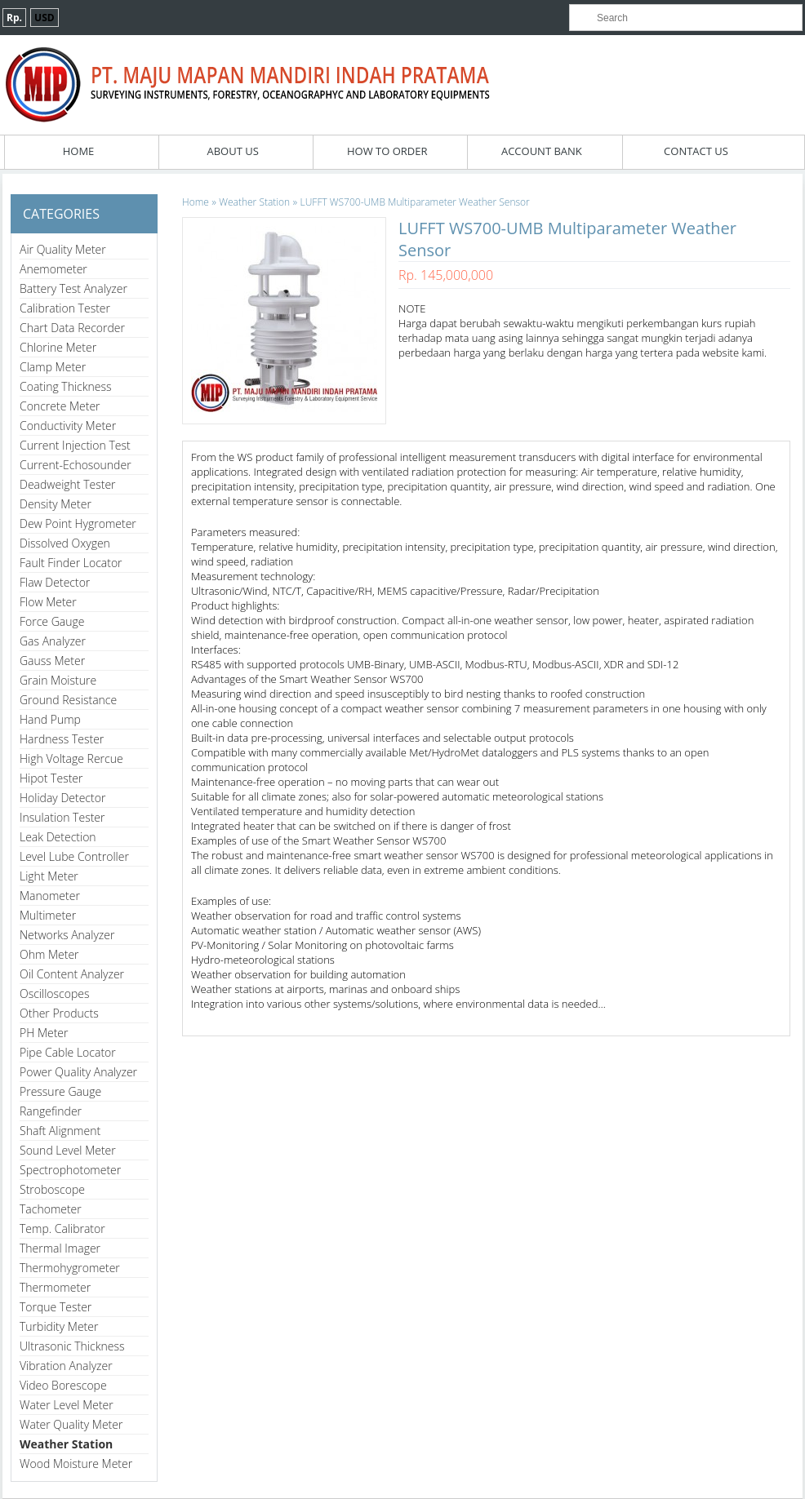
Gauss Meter (52, 660)
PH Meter (44, 1032)
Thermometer (55, 1287)
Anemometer (53, 269)
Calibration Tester (65, 308)
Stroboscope (52, 1189)
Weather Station (66, 1444)
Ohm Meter (49, 954)
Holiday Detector (62, 797)
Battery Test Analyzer (73, 288)
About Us (232, 151)
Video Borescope (63, 1385)
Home (79, 151)
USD (44, 17)
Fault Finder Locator (71, 562)
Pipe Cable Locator (68, 1052)
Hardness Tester (62, 739)
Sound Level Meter (68, 1150)
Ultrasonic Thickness (72, 1346)
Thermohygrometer (70, 1267)
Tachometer (51, 1209)
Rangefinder (51, 1111)
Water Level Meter (66, 1405)
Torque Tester (55, 1307)
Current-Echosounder (75, 464)
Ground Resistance (68, 699)
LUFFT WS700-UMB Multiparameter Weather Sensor (415, 202)
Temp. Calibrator (62, 1228)
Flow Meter (48, 602)
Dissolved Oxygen (65, 543)
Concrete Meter (60, 406)
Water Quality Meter (71, 1424)
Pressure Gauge (60, 1091)
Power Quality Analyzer (78, 1072)
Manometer (50, 895)
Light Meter (49, 876)
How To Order (387, 151)
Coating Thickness (66, 386)
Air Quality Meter (63, 249)
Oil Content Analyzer (72, 974)
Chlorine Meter (58, 347)
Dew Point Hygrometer (78, 523)
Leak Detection (58, 837)
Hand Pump (50, 719)
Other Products (59, 1013)
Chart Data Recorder (72, 327)
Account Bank (541, 151)
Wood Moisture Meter (76, 1463)
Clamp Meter (53, 367)
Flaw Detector (55, 582)
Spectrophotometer (70, 1169)
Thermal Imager (60, 1248)
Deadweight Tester (68, 484)
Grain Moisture (58, 680)
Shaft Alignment (60, 1130)
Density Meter (55, 504)
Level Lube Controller (74, 856)
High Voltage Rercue (71, 758)
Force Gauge (52, 621)
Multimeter (48, 915)
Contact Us (696, 151)
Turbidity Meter (59, 1326)
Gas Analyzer (53, 641)
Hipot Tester (51, 778)
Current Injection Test (75, 445)
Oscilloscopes (55, 993)
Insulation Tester (62, 817)
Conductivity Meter (68, 425)
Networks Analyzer (67, 934)
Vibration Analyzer (66, 1365)
